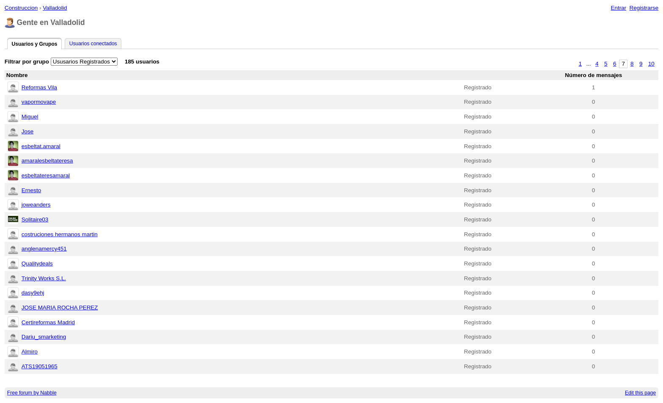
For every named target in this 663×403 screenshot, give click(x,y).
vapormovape (39, 102)
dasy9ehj (33, 293)
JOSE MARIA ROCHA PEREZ (60, 307)
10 (651, 64)
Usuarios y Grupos (34, 44)
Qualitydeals (37, 263)
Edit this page (640, 393)
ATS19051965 (40, 366)
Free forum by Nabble (32, 393)
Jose (27, 131)
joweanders (36, 205)
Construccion (21, 8)
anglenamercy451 (44, 249)
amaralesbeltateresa (47, 160)
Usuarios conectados (93, 44)
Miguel (30, 116)
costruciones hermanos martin (60, 234)
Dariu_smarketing (44, 337)
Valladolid (55, 8)
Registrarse (644, 8)
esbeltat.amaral (41, 146)
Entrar (618, 8)
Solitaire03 (35, 219)
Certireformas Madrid (48, 322)
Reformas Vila (39, 87)
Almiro (30, 351)
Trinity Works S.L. (44, 278)
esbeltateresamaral (46, 175)
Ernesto (31, 190)
